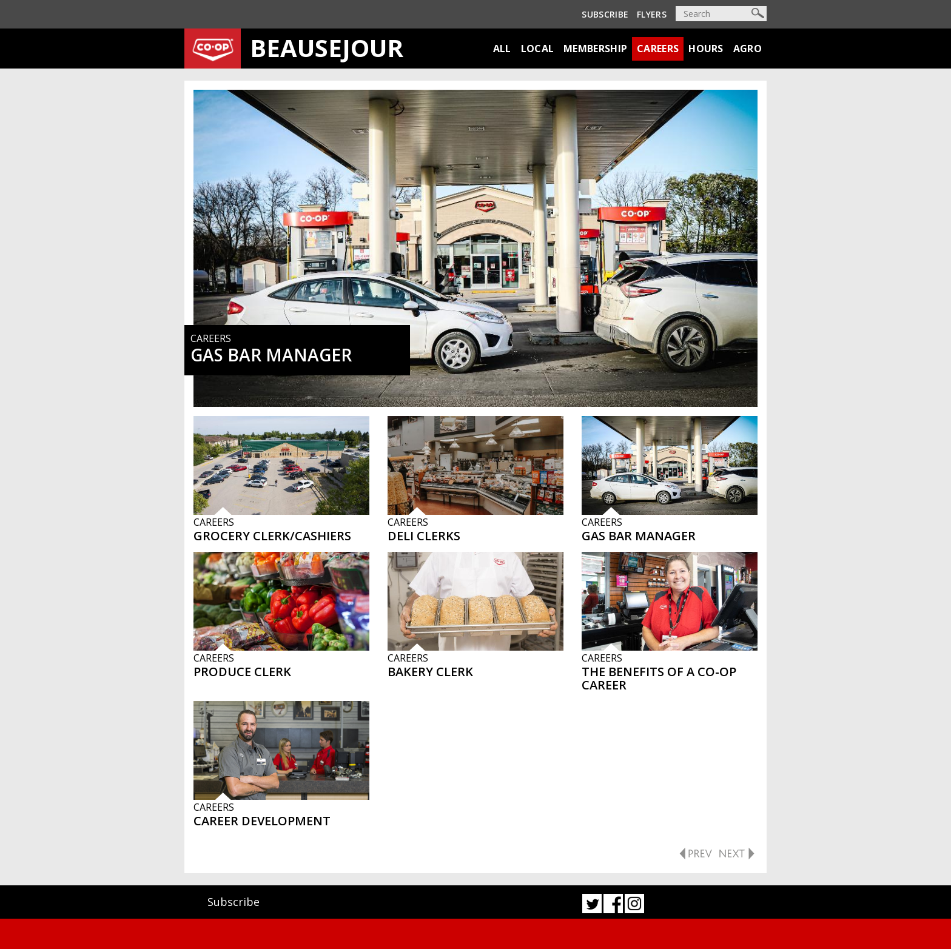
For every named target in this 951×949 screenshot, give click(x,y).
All (502, 48)
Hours (706, 48)
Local (537, 48)
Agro (747, 48)
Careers (658, 48)
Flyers (652, 14)
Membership (595, 48)
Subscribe (605, 14)
